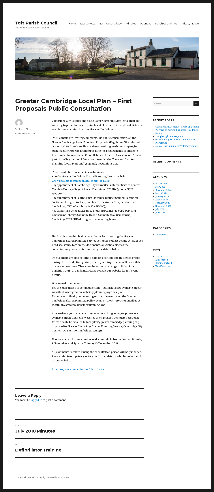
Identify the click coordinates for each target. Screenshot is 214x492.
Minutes (131, 23)
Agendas (145, 23)
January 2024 (162, 196)
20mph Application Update (169, 136)
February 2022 (162, 203)
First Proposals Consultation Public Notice (78, 369)
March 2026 (161, 183)
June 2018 (160, 212)
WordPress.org (162, 266)
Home (72, 23)
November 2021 (163, 206)
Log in (158, 256)
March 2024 (161, 193)
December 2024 (163, 190)
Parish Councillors (166, 23)
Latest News (87, 23)
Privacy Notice (190, 23)
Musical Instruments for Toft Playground (176, 146)
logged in (36, 399)
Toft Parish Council (36, 23)
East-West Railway (110, 23)
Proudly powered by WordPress (53, 477)
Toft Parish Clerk (23, 129)
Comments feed (163, 263)
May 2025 (160, 187)
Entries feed (161, 260)
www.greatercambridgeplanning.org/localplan (81, 180)
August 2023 (161, 199)
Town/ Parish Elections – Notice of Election (177, 127)
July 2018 (159, 209)
